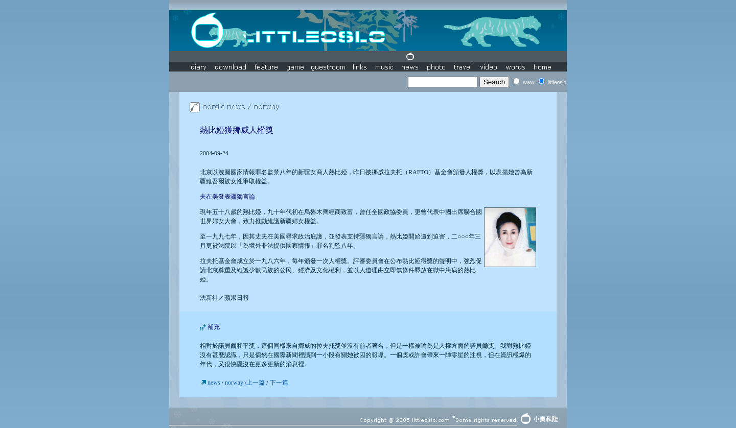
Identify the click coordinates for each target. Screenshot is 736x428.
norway (234, 382)
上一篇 (255, 382)
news (215, 382)
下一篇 (279, 382)
